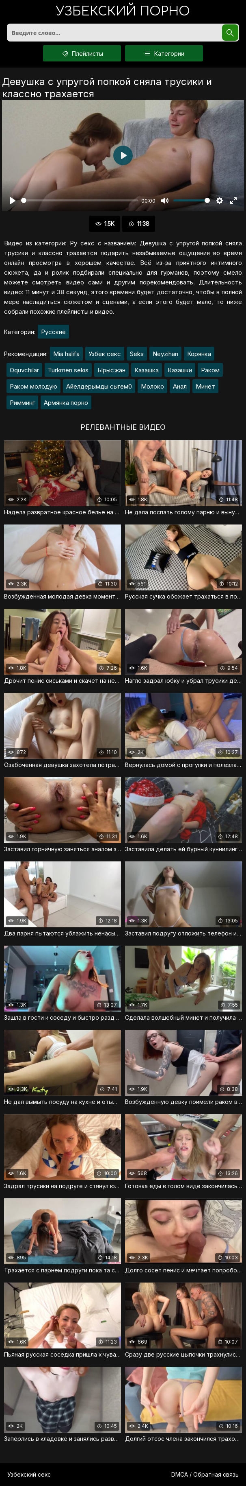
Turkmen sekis (68, 370)
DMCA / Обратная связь (205, 1474)
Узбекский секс (29, 1474)
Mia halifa (66, 354)
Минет (205, 386)
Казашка (146, 370)
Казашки (180, 370)
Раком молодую (33, 386)
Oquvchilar (24, 370)
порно (123, 12)
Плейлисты (82, 53)
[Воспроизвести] (12, 200)
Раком (210, 370)
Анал (180, 386)
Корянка (199, 354)
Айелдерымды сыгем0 (99, 386)
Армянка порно (66, 402)
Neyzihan (165, 354)
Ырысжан (111, 370)
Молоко (152, 386)
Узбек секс (104, 354)
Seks (137, 354)
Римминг (22, 402)
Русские (53, 332)
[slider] (79, 200)
